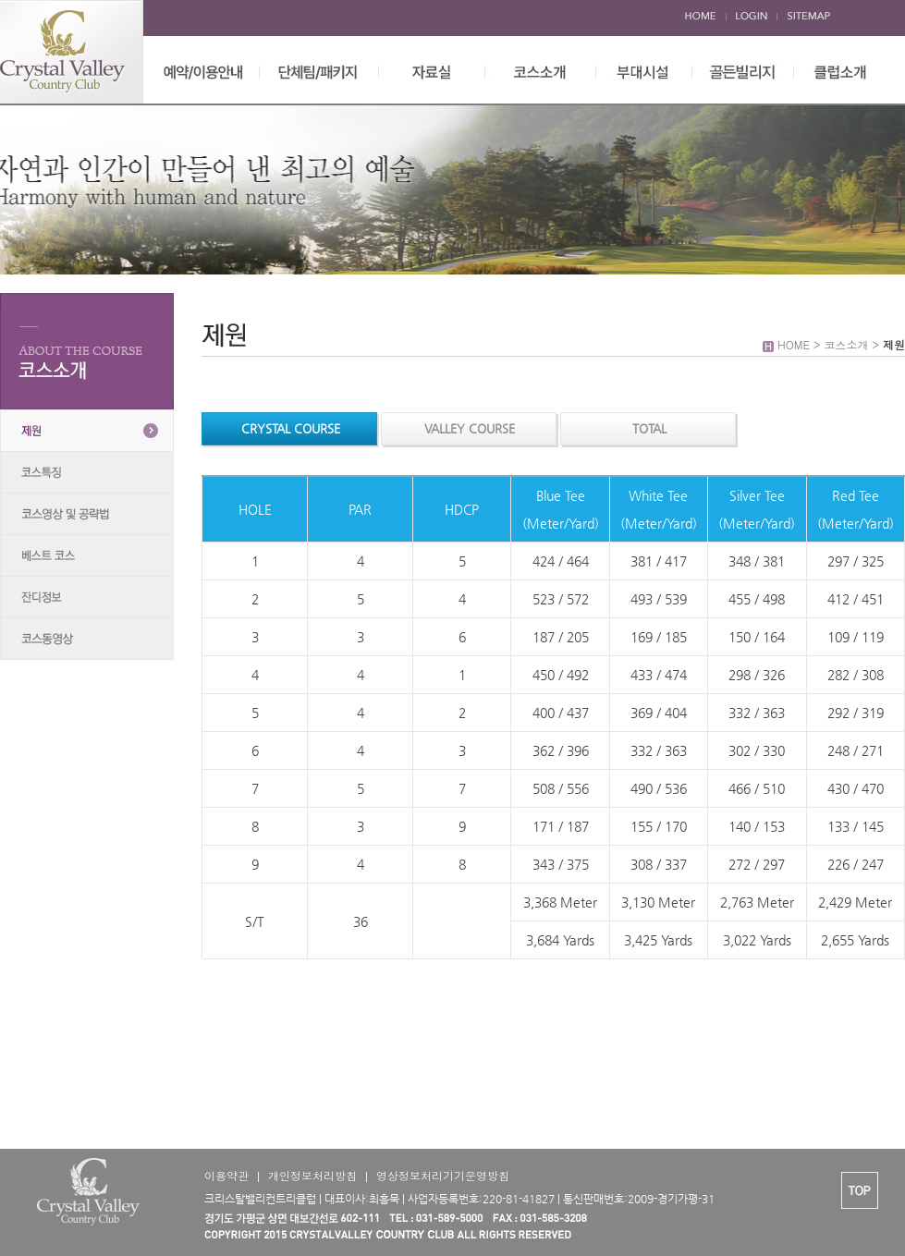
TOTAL (649, 428)
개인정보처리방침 (312, 1175)
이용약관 (226, 1175)
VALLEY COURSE (469, 428)
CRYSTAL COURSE (290, 428)
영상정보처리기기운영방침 (442, 1175)
